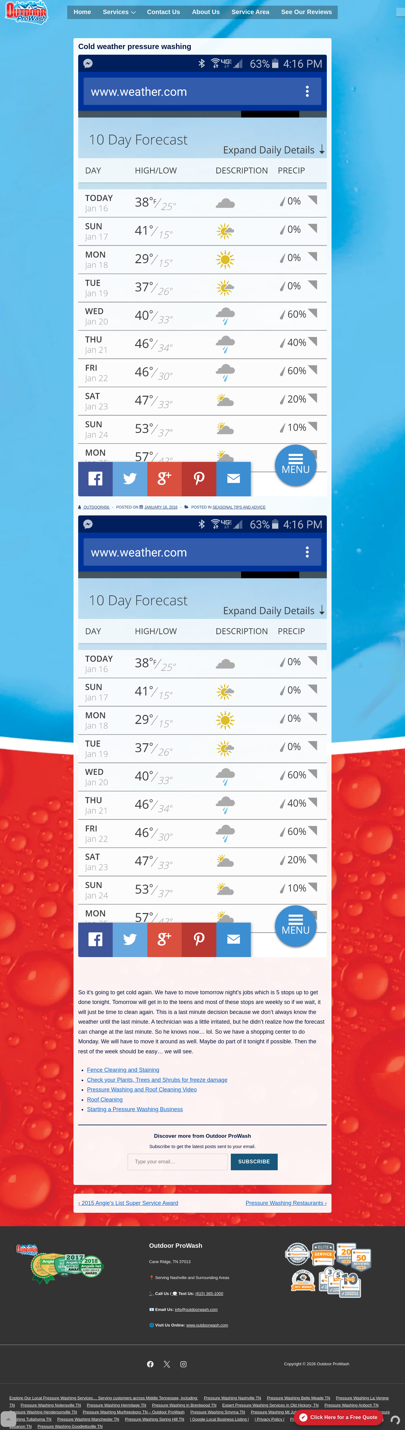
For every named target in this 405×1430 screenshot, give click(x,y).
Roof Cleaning (105, 1099)
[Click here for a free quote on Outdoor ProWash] (338, 1417)
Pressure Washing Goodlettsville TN (70, 1426)
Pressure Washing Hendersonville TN (43, 1412)
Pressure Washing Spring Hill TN (154, 1419)
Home (82, 11)
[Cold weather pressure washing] (161, 507)
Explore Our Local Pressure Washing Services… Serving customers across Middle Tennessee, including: (103, 1398)
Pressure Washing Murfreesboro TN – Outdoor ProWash (134, 1412)
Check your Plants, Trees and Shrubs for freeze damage (157, 1080)
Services (120, 11)
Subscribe (254, 1161)
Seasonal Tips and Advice (239, 507)
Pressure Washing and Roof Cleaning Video (142, 1089)
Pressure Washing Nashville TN (232, 1398)
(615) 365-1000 (209, 1293)
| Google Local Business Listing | (219, 1419)
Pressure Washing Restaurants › (286, 1203)
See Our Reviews (306, 11)
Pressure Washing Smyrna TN (217, 1412)
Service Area (250, 11)
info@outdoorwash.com (196, 1309)
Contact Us (163, 11)
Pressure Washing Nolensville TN (51, 1405)
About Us (206, 11)
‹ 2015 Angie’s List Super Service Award (128, 1203)
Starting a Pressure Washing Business (135, 1109)
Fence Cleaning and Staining (123, 1070)
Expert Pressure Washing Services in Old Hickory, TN (270, 1405)
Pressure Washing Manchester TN (88, 1419)
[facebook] (150, 1364)
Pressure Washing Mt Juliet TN (278, 1412)
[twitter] (167, 1364)
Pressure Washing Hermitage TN (116, 1405)
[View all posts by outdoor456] (94, 507)
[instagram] (183, 1364)
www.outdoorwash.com (207, 1325)
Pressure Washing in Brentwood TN (184, 1405)
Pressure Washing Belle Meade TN (298, 1398)
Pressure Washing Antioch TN (352, 1405)
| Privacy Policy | (269, 1419)
